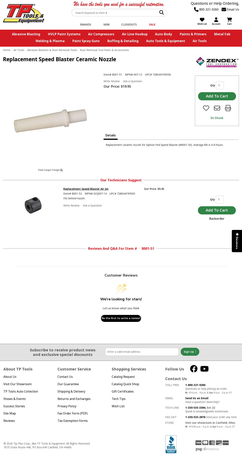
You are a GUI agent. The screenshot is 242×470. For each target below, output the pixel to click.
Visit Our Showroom (17, 384)
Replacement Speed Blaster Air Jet (86, 189)
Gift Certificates (123, 391)
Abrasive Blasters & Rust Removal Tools (52, 50)
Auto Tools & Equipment (165, 41)
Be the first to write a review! (121, 318)
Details (110, 135)
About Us (9, 377)
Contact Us (65, 377)
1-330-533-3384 (195, 407)
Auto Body (163, 34)
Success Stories (14, 406)
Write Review (112, 81)
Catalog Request (123, 377)
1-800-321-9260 (195, 385)
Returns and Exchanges (74, 399)
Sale (152, 24)
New (106, 24)
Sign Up (190, 352)
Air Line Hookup (134, 34)
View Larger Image (50, 170)
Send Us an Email (196, 398)
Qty (212, 85)
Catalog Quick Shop (125, 384)
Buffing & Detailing (123, 41)
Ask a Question (132, 81)
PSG (207, 449)
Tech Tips (119, 399)
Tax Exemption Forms (72, 421)
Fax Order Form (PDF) (72, 413)
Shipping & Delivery (71, 391)
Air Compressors (101, 34)
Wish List (118, 406)
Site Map (9, 413)
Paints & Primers (193, 34)
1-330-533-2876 (195, 417)
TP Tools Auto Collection (20, 391)
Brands (85, 24)
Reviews (9, 421)
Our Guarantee (68, 384)
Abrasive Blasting (26, 34)
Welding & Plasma (50, 41)
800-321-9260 (206, 9)
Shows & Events (14, 399)
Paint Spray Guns (86, 41)
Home (6, 50)
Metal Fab (222, 34)
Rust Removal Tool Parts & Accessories (104, 50)
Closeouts (129, 24)
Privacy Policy (66, 406)
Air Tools (200, 41)
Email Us (230, 9)
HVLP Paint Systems (64, 34)
